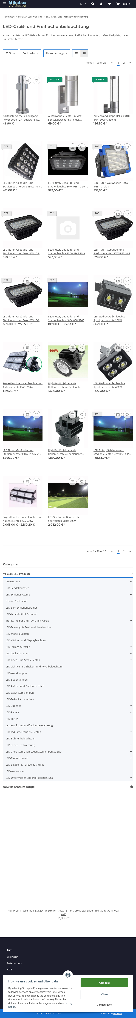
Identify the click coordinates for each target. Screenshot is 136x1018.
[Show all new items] (131, 787)
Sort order (29, 53)
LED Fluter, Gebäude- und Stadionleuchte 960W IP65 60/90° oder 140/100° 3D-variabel (113, 452)
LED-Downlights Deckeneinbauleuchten (29, 627)
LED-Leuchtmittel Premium (21, 614)
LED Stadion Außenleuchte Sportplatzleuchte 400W (109, 385)
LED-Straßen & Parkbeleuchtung (25, 764)
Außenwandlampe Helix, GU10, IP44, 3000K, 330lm (112, 117)
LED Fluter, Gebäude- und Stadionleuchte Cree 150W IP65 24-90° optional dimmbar (21, 184)
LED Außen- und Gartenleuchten (25, 686)
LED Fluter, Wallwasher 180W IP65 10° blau (111, 184)
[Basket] (123, 3)
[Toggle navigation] (4, 2)
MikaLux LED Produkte (16, 573)
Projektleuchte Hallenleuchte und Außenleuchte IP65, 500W (22, 518)
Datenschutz (14, 963)
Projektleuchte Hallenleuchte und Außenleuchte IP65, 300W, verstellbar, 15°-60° (22, 385)
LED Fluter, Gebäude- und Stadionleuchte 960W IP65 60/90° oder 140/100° (22, 452)
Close (104, 994)
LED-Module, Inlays (17, 758)
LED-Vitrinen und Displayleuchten (26, 640)
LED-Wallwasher (15, 771)
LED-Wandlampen (16, 673)
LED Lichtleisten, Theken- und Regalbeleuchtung (34, 666)
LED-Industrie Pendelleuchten (23, 732)
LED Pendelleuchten (17, 588)
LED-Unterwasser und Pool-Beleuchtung (29, 777)
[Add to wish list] (36, 80)
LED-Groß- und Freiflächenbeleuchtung (29, 725)
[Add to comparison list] (27, 80)
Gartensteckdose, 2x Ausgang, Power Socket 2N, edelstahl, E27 (22, 117)
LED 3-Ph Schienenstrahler (21, 607)
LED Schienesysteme (18, 594)
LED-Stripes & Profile (18, 647)
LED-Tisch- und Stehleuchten (23, 660)
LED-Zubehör (13, 705)
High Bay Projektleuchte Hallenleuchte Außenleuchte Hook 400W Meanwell (65, 385)
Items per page (55, 53)
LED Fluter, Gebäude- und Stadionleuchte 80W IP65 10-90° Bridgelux (67, 184)
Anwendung (13, 581)
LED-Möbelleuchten (17, 633)
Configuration (104, 1004)
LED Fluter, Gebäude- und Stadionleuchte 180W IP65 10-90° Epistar (113, 251)
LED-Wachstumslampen (20, 692)
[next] (130, 63)
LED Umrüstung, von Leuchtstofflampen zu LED (33, 751)
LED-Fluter (12, 719)
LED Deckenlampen (17, 653)
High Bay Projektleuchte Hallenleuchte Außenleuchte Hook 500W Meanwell (65, 452)
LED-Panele (12, 712)
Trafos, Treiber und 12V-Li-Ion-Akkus (27, 620)
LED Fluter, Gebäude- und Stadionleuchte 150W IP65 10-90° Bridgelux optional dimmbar (67, 251)
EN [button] (80, 4)
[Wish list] (109, 3)
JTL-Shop (117, 1013)
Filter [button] (10, 53)
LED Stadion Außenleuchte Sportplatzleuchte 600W (64, 518)
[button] (93, 3)
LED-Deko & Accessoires (20, 699)
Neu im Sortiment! (16, 601)
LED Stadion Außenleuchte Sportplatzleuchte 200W (109, 318)
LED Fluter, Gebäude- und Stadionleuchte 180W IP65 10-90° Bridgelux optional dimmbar (22, 318)
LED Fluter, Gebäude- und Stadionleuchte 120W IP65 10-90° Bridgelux (22, 251)
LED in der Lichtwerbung (20, 745)
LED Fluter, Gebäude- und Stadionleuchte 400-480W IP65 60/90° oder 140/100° (66, 318)
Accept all (104, 982)
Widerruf (12, 957)
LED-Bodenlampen (17, 679)
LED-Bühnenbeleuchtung (20, 738)
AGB (9, 969)
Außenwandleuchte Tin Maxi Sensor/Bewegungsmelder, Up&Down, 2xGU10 (65, 118)
